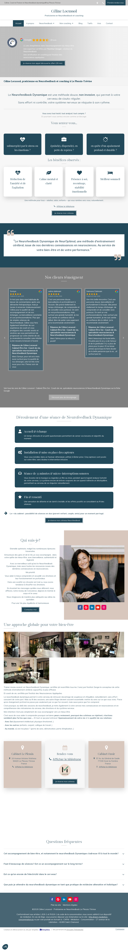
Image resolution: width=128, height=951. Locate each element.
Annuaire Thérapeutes (74, 930)
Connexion (120, 929)
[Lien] (12, 42)
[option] (64, 316)
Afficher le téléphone (65, 206)
